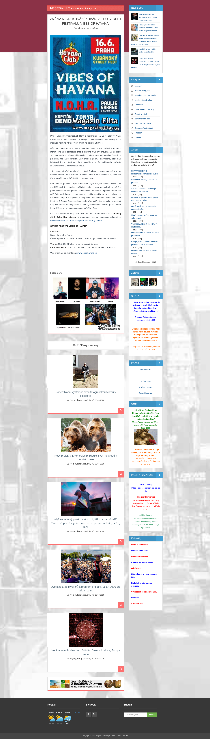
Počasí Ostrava (145, 387)
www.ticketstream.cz (59, 220)
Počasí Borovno (145, 393)
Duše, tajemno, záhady (144, 109)
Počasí (77, 712)
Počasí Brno (146, 381)
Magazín (138, 86)
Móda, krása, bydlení (143, 100)
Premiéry (138, 133)
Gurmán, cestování (143, 123)
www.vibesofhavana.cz (86, 253)
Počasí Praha (145, 369)
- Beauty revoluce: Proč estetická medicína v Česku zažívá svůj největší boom (148, 28)
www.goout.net (95, 220)
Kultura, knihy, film (142, 91)
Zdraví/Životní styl (142, 119)
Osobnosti (139, 105)
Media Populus (122, 736)
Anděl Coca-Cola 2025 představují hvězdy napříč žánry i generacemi (148, 17)
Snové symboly (141, 114)
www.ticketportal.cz (78, 220)
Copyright (85, 736)
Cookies (138, 137)
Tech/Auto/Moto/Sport (144, 128)
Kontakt (112, 736)
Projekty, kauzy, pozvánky (87, 28)
